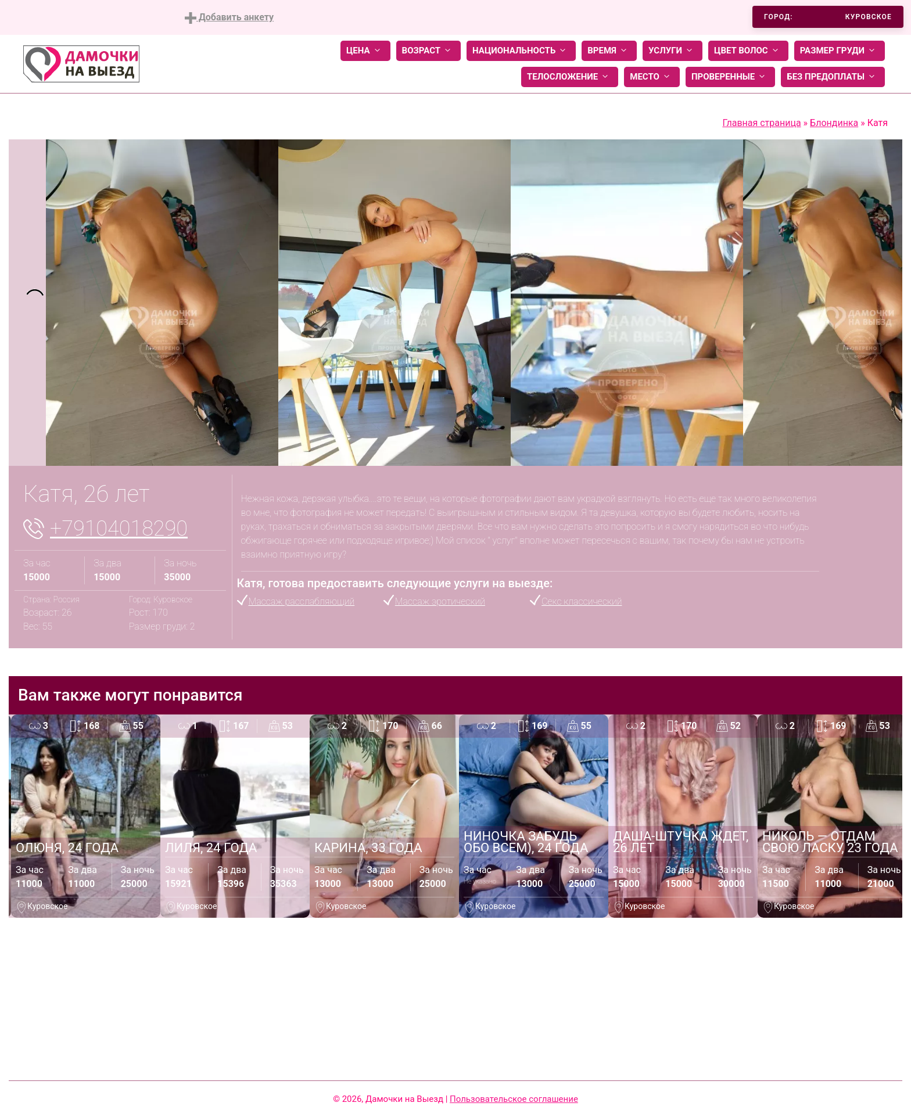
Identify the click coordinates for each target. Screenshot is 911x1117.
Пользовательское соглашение (514, 1099)
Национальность (521, 51)
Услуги (672, 51)
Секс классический (581, 601)
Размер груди (839, 51)
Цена (365, 51)
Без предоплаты (833, 77)
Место (652, 77)
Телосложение (569, 77)
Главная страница (761, 122)
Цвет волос (748, 51)
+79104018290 (119, 528)
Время (609, 51)
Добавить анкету (229, 18)
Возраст (428, 51)
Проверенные (730, 77)
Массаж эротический (440, 601)
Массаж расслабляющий (302, 601)
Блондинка (834, 122)
